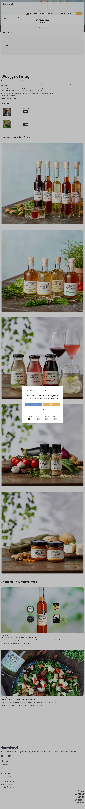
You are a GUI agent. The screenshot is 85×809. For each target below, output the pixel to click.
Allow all (51, 404)
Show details (42, 410)
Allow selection (33, 404)
